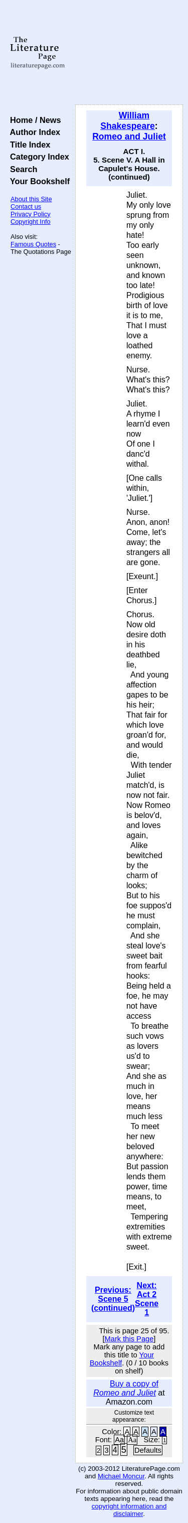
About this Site (31, 199)
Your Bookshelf (38, 181)
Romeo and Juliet (129, 136)
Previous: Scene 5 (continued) (113, 1299)
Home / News (33, 119)
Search (21, 169)
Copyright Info (31, 221)
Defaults (147, 1450)
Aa (119, 1440)
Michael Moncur (121, 1476)
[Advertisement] (129, 53)
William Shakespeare (127, 120)
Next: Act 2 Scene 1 (146, 1299)
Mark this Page (129, 1339)
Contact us (26, 206)
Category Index (37, 156)
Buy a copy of (125, 1388)
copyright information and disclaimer (129, 1509)
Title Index (28, 144)
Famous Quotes (33, 244)
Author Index (33, 131)
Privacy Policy (31, 214)
